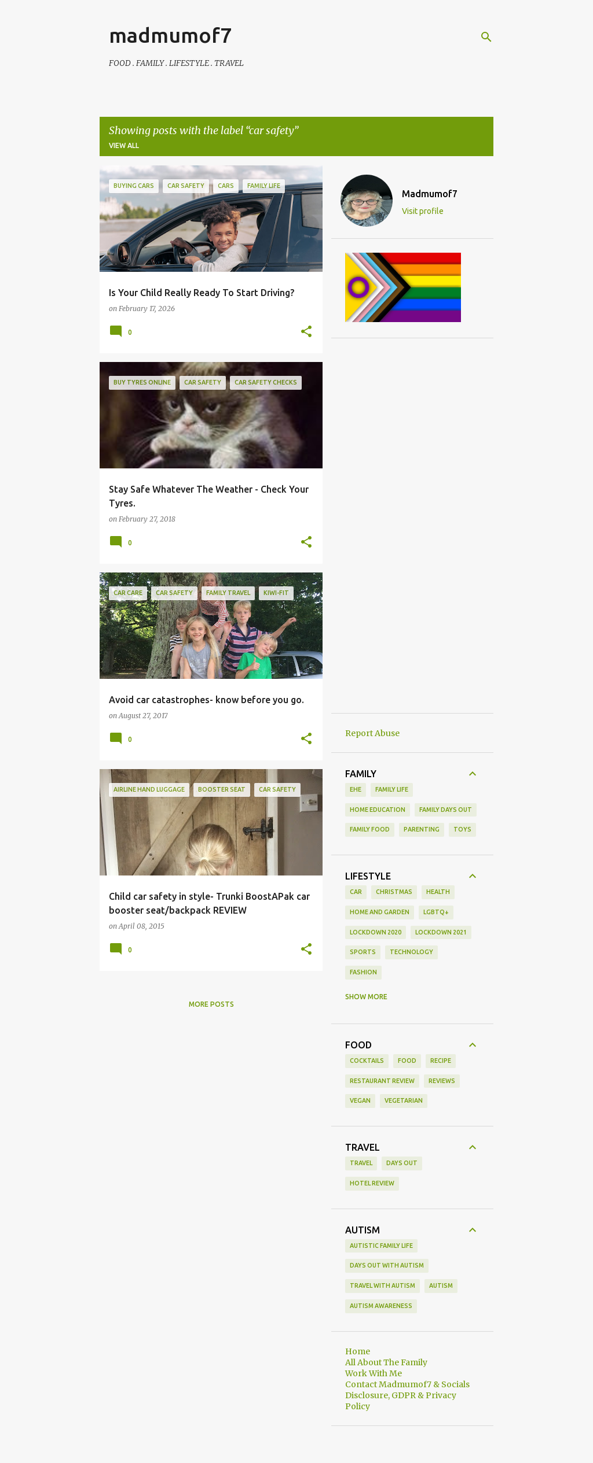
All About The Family (386, 1362)
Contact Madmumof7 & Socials (407, 1384)
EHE (355, 789)
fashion (363, 972)
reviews (442, 1080)
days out (402, 1162)
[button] (306, 331)
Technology (411, 951)
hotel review (372, 1183)
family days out (445, 809)
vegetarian (404, 1100)
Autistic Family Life (381, 1245)
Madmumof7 (429, 194)
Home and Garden (379, 911)
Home (357, 1351)
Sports (363, 951)
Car (356, 891)
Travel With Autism (382, 1285)
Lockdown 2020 (375, 932)
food (407, 1060)
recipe (440, 1060)
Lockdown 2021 (441, 932)
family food (370, 829)
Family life (391, 789)
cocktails (367, 1060)
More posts (211, 1004)
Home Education (377, 809)
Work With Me (373, 1373)
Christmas (394, 891)
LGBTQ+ (436, 911)
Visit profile (423, 211)
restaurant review (382, 1080)
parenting (422, 829)
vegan (360, 1100)
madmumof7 (170, 35)
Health (438, 891)
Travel (361, 1162)
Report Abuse (372, 733)
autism (441, 1285)
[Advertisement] (412, 525)
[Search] (486, 37)
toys (462, 829)
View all (124, 145)
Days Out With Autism (387, 1265)
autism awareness (381, 1305)
